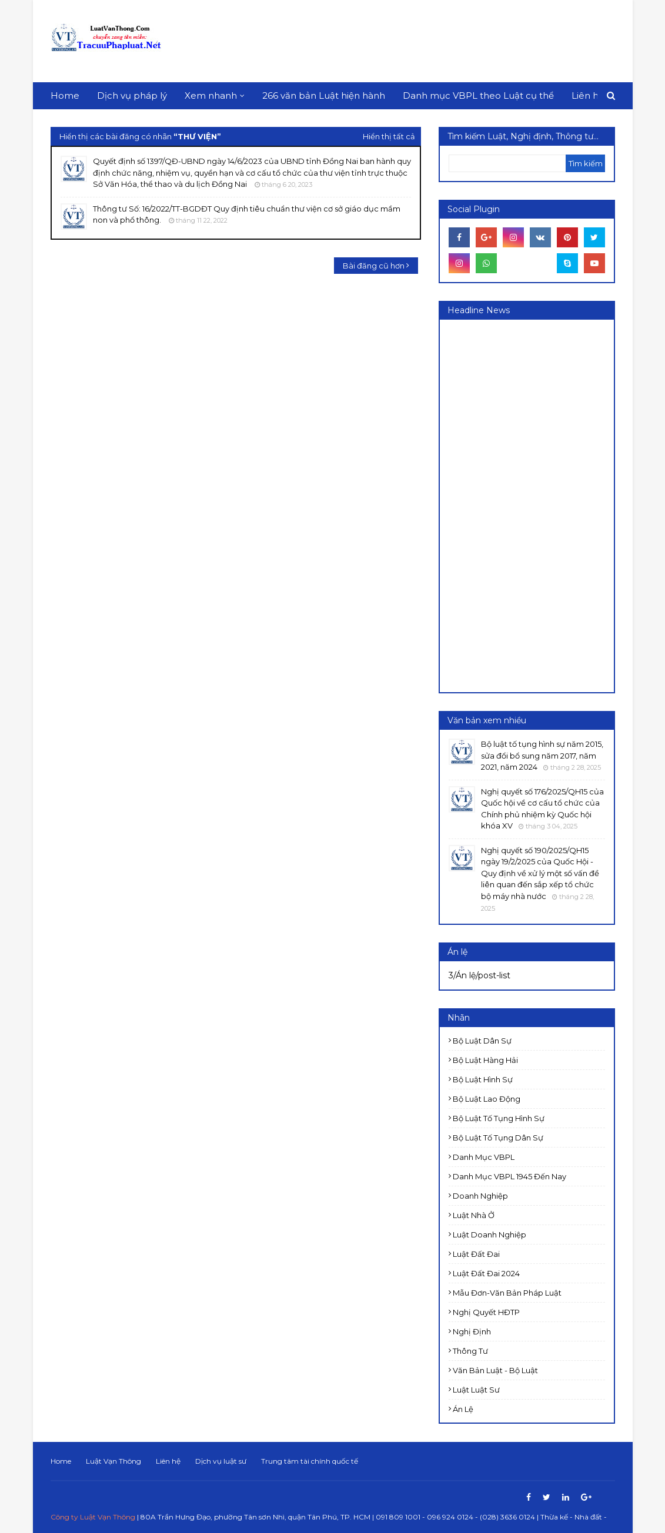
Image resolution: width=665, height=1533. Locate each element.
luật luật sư (476, 1389)
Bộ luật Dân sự (482, 1040)
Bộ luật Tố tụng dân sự (498, 1137)
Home (61, 1461)
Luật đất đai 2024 (486, 1273)
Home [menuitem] (65, 95)
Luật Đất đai (476, 1254)
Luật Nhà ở (473, 1215)
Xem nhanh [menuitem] (211, 95)
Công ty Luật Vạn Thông (93, 1516)
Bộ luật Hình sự (483, 1079)
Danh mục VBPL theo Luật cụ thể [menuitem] (478, 95)
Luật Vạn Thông (113, 1461)
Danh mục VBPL (483, 1157)
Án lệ (463, 1409)
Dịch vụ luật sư (220, 1461)
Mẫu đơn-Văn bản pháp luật (507, 1292)
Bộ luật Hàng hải (485, 1060)
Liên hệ (168, 1461)
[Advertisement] (401, 41)
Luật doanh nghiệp (489, 1234)
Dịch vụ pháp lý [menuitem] (132, 95)
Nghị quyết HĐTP (486, 1312)
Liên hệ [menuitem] (588, 95)
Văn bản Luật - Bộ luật (495, 1370)
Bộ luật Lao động (486, 1098)
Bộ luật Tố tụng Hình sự (498, 1118)
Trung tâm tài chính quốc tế (309, 1461)
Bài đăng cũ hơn (374, 265)
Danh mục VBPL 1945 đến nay (509, 1176)
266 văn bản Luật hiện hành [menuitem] (323, 95)
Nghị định (472, 1331)
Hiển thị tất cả (389, 136)
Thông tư (470, 1351)
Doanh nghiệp (480, 1195)
